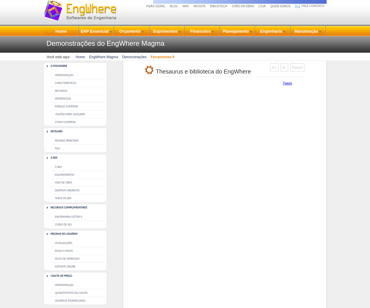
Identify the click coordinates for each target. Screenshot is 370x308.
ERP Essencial (96, 31)
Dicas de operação (67, 259)
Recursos (61, 91)
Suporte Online (65, 266)
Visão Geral (155, 6)
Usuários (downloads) (70, 300)
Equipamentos (64, 175)
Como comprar (65, 122)
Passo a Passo (64, 251)
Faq (57, 148)
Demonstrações (134, 57)
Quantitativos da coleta (71, 293)
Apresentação (64, 75)
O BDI (58, 167)
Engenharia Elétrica (68, 217)
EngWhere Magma (103, 57)
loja (262, 6)
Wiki (185, 6)
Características (65, 83)
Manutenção (308, 31)
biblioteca (218, 6)
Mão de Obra (63, 182)
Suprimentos (167, 31)
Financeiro (202, 31)
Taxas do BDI (63, 198)
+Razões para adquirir (70, 114)
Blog (174, 6)
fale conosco (312, 6)
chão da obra (243, 6)
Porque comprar (66, 106)
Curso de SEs (63, 224)
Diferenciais (63, 98)
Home (61, 31)
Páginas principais (67, 140)
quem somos (280, 6)
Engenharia (272, 31)
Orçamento (131, 31)
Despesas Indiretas (67, 190)
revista (199, 6)
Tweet (287, 83)
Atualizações (63, 243)
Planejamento (237, 31)
